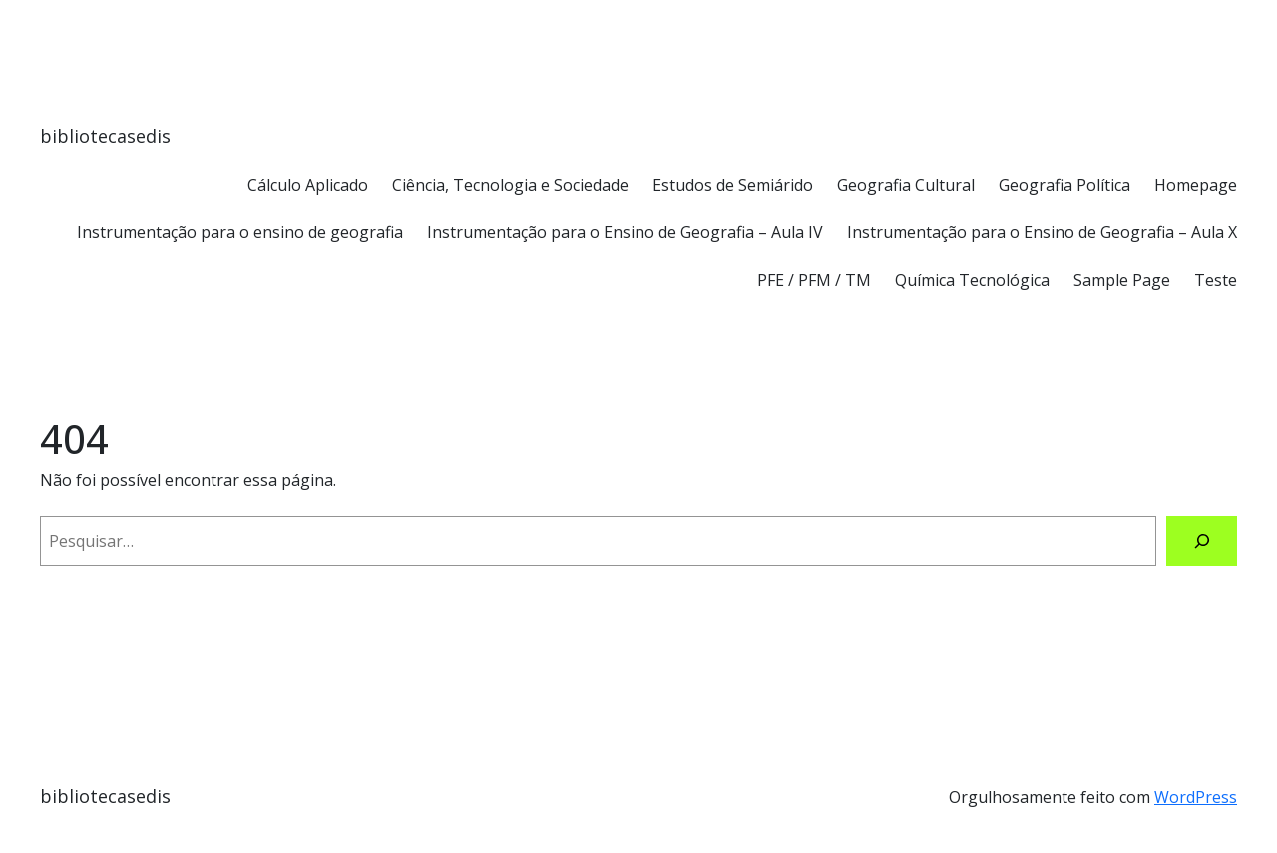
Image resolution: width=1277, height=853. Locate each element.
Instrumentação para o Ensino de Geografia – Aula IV (625, 232)
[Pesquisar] (1201, 540)
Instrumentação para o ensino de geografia (240, 232)
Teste (1215, 280)
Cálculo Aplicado (307, 185)
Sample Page (1121, 280)
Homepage (1195, 185)
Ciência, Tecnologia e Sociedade (510, 185)
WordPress (1195, 797)
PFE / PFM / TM (814, 280)
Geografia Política (1064, 185)
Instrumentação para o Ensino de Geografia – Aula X (1042, 232)
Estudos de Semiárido (732, 185)
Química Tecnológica (972, 280)
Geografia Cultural (906, 185)
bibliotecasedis (105, 136)
